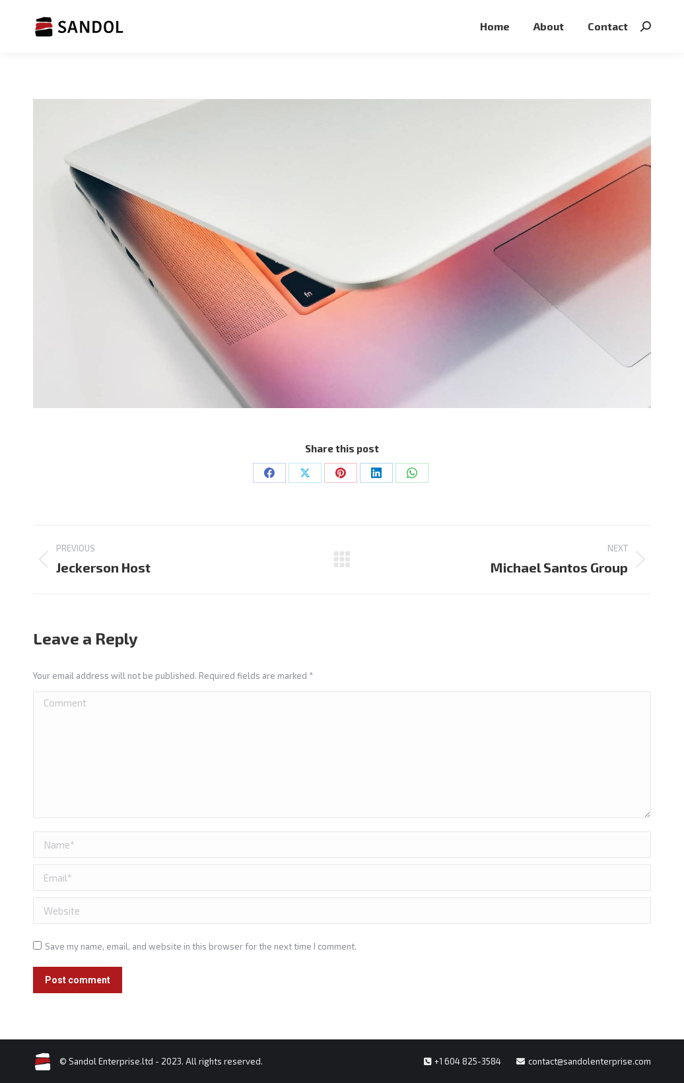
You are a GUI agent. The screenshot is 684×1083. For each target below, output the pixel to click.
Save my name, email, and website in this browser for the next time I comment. (201, 946)
